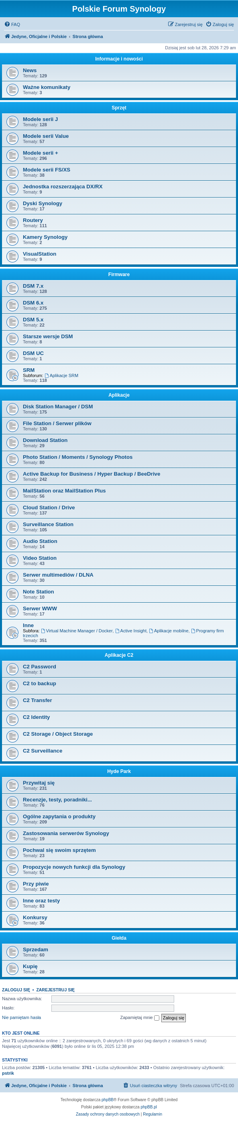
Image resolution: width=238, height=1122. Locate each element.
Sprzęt (119, 108)
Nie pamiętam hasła (21, 1017)
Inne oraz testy (41, 901)
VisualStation (39, 254)
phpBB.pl (148, 1107)
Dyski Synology (42, 203)
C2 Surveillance (42, 751)
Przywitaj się (39, 783)
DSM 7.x (33, 286)
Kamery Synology (45, 237)
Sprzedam (35, 949)
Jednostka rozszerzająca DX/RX (63, 187)
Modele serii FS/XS (46, 170)
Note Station (38, 592)
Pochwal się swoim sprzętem (59, 850)
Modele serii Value (46, 136)
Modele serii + (40, 153)
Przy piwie (36, 884)
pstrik (8, 1073)
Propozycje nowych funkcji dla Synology (74, 867)
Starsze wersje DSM (48, 336)
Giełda (119, 938)
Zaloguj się (16, 989)
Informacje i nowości (119, 59)
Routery (33, 220)
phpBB (108, 1100)
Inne (28, 625)
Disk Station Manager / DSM (58, 407)
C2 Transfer (37, 700)
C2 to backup (39, 683)
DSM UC (33, 353)
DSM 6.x (33, 303)
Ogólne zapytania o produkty (59, 816)
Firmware (119, 274)
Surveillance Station (48, 524)
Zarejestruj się (55, 989)
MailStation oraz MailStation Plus (64, 491)
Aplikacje (119, 395)
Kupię (30, 966)
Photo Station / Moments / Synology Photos (77, 457)
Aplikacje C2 (119, 655)
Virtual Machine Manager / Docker (77, 630)
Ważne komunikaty (46, 87)
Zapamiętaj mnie (139, 1018)
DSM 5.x (33, 320)
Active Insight (130, 630)
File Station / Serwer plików (57, 423)
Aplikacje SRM (61, 375)
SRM (29, 370)
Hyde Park (119, 771)
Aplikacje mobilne (168, 630)
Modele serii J (40, 119)
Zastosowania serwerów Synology (66, 833)
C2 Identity (36, 717)
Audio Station (40, 541)
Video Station (40, 558)
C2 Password (39, 667)
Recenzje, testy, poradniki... (57, 800)
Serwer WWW (40, 608)
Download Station (45, 440)
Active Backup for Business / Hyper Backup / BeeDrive (91, 474)
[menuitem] (12, 24)
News (30, 70)
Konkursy (35, 917)
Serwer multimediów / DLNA (58, 575)
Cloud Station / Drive (49, 507)
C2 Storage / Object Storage (58, 734)
